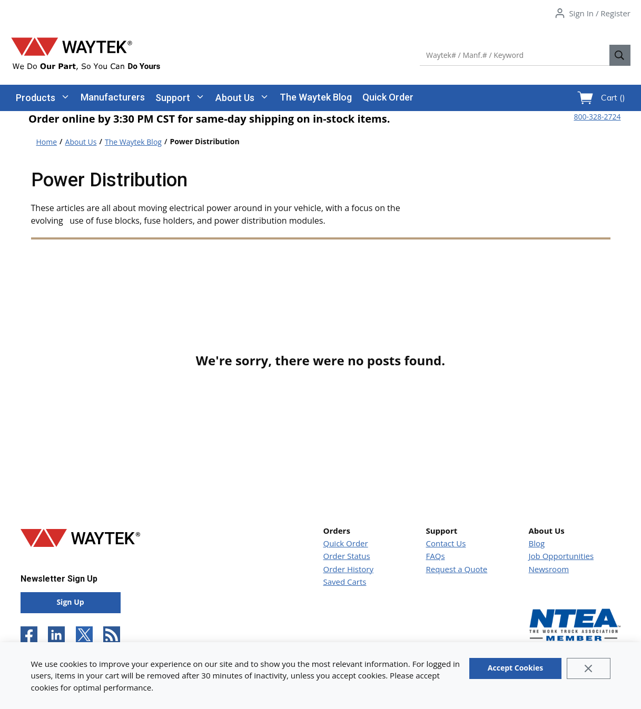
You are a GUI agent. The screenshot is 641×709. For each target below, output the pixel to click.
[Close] (588, 668)
